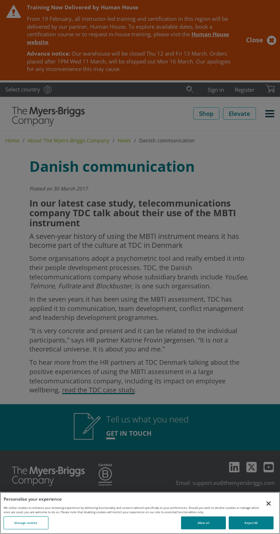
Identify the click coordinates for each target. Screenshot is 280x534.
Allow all (203, 523)
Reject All (251, 523)
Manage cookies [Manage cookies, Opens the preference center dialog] (25, 523)
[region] (140, 513)
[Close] (268, 503)
